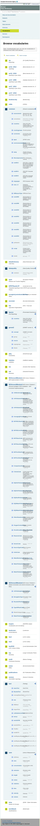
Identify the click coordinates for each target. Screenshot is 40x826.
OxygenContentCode (18, 525)
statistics (16, 783)
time (15, 788)
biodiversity (13, 99)
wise (10, 802)
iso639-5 (16, 175)
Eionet (9, 11)
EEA (10, 1)
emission (16, 770)
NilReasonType (18, 193)
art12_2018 (12, 73)
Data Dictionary (15, 11)
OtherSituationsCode (18, 517)
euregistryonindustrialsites (16, 294)
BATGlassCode (18, 438)
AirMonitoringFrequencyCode (18, 392)
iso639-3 (16, 171)
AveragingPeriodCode (18, 416)
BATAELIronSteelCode (18, 430)
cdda (10, 104)
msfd (10, 659)
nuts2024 (16, 236)
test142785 (17, 720)
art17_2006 (12, 80)
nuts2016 (16, 223)
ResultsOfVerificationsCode (18, 601)
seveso (11, 677)
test (10, 683)
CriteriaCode (17, 471)
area (15, 760)
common (12, 109)
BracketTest (17, 691)
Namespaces (6, 37)
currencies (17, 133)
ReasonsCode (18, 536)
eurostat (12, 301)
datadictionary (14, 262)
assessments (17, 113)
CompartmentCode (18, 466)
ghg (10, 354)
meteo (15, 780)
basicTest (16, 688)
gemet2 (11, 327)
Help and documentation (9, 15)
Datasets (4, 18)
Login (26, 4)
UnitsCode (17, 552)
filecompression (18, 158)
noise (11, 666)
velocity (16, 793)
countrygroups (18, 130)
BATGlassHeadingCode (18, 444)
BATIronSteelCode (18, 452)
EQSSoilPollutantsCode (18, 497)
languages (17, 181)
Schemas (5, 27)
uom (10, 752)
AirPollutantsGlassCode (18, 398)
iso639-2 (16, 162)
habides (11, 360)
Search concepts (23, 55)
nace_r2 (16, 184)
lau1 (10, 637)
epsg (15, 152)
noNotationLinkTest (18, 713)
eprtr (10, 279)
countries (16, 123)
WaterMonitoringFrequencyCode (18, 558)
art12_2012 (12, 67)
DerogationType (18, 597)
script (15, 248)
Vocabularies (6, 30)
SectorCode (17, 543)
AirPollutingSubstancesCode (18, 591)
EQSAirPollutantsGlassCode (18, 483)
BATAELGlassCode (18, 421)
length (15, 775)
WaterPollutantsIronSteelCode (18, 572)
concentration (18, 765)
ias (10, 367)
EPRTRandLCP (14, 286)
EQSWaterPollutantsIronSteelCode (18, 510)
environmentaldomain (18, 143)
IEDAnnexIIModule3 (16, 384)
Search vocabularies (10, 55)
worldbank (12, 809)
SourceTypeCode (18, 547)
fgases (11, 312)
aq (10, 60)
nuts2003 (16, 197)
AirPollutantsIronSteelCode (18, 407)
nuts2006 (16, 203)
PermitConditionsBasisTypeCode (18, 530)
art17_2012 (12, 86)
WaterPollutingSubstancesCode (18, 616)
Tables (4, 21)
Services (4, 34)
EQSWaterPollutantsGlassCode (18, 503)
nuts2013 (16, 216)
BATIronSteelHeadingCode (18, 458)
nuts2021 (16, 229)
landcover (12, 630)
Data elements (6, 24)
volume (16, 797)
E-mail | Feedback (7, 820)
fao (10, 305)
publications (13, 672)
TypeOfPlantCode (18, 607)
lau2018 (11, 646)
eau (15, 700)
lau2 (10, 641)
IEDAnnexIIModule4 (16, 583)
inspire (11, 624)
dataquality (13, 268)
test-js (15, 716)
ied (10, 371)
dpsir (15, 139)
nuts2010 (16, 210)
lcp (10, 653)
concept (16, 332)
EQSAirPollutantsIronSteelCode (18, 490)
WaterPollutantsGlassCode (18, 564)
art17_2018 (12, 93)
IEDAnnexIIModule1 (16, 378)
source (16, 340)
